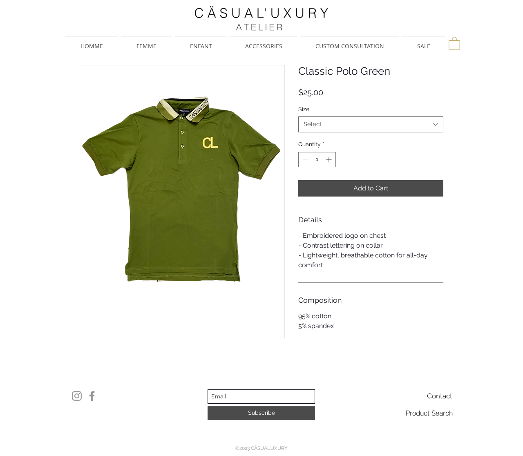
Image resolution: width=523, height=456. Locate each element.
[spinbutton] (317, 159)
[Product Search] (429, 412)
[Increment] (329, 159)
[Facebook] (91, 395)
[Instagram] (76, 395)
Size (303, 109)
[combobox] (370, 124)
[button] (454, 42)
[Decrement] (304, 159)
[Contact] (439, 395)
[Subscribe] (261, 413)
